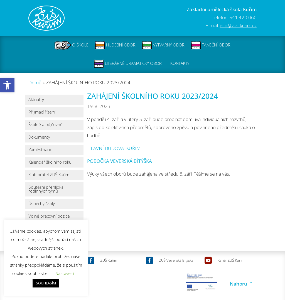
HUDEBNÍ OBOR (115, 45)
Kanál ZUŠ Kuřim (231, 260)
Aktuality (36, 99)
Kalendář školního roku (50, 162)
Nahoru (238, 284)
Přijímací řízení (41, 112)
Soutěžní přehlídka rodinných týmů (45, 189)
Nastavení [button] (64, 273)
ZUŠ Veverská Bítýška (176, 260)
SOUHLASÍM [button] (46, 283)
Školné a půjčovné (45, 124)
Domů (34, 82)
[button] (7, 85)
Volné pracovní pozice (49, 216)
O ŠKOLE (72, 45)
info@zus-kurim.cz (238, 25)
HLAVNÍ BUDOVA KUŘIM (114, 148)
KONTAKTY (180, 64)
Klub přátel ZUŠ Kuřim (48, 175)
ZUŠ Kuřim (108, 260)
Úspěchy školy (41, 203)
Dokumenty (39, 137)
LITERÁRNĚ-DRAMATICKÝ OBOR (128, 64)
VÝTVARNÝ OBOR (163, 45)
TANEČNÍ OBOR (210, 45)
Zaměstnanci (40, 149)
